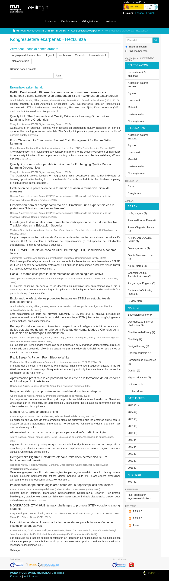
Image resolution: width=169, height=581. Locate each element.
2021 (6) (132, 419)
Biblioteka (58, 573)
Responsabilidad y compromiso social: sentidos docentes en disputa (55, 391)
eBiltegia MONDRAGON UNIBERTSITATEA (41, 30)
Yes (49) (132, 481)
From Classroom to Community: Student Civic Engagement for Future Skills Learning (60, 142)
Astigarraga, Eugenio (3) (141, 283)
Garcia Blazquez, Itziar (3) (140, 257)
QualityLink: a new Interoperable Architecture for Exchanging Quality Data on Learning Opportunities (61, 166)
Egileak (50, 55)
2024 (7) (132, 412)
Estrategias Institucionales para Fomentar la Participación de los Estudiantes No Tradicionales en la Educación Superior (63, 223)
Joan (58, 75)
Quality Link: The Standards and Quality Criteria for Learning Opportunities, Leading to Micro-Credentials (60, 118)
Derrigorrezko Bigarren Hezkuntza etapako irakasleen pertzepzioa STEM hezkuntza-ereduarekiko (58, 458)
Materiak (80, 55)
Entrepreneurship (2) (139, 353)
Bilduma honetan (136, 51)
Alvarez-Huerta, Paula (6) (142, 220)
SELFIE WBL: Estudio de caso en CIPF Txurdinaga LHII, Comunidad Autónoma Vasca (63, 251)
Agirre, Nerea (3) (137, 266)
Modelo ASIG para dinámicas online (34, 411)
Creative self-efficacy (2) (141, 332)
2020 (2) (132, 460)
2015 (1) (132, 467)
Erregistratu (134, 193)
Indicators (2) (135, 384)
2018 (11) (133, 405)
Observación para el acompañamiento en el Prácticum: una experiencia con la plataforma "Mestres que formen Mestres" (62, 206)
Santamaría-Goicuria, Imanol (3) (140, 292)
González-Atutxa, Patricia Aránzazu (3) (139, 275)
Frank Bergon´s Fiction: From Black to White (39, 357)
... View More (135, 301)
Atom (133, 525)
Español (139, 13)
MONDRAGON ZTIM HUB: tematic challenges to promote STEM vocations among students (65, 507)
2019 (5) (132, 433)
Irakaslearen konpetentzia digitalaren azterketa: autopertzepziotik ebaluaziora (61, 485)
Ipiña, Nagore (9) (137, 213)
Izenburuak (64, 55)
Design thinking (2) (138, 346)
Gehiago (15, 550)
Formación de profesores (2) (142, 362)
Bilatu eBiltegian (136, 46)
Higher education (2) (139, 377)
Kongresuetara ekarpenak (85, 30)
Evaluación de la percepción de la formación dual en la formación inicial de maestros (60, 189)
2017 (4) (132, 440)
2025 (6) (132, 426)
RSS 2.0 (135, 518)
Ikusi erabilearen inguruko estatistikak (139, 496)
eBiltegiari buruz (91, 21)
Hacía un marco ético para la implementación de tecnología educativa (56, 274)
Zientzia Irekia (69, 21)
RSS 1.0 (135, 511)
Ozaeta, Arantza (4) (139, 248)
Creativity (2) (135, 339)
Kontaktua (50, 21)
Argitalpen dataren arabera (27, 55)
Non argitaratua (20, 61)
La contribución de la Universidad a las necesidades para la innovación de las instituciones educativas (62, 524)
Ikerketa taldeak (98, 55)
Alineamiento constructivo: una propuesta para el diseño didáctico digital (58, 432)
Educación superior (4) (140, 314)
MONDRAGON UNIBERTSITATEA (30, 573)
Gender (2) (134, 370)
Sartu (131, 186)
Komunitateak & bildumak (137, 74)
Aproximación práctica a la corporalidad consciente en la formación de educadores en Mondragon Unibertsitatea (65, 379)
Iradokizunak (31, 576)
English (150, 13)
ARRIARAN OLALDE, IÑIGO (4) (140, 239)
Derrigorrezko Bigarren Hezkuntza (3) (140, 323)
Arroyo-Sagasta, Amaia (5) (141, 229)
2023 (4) (132, 447)
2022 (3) (132, 453)
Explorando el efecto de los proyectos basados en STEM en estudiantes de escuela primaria (60, 300)
